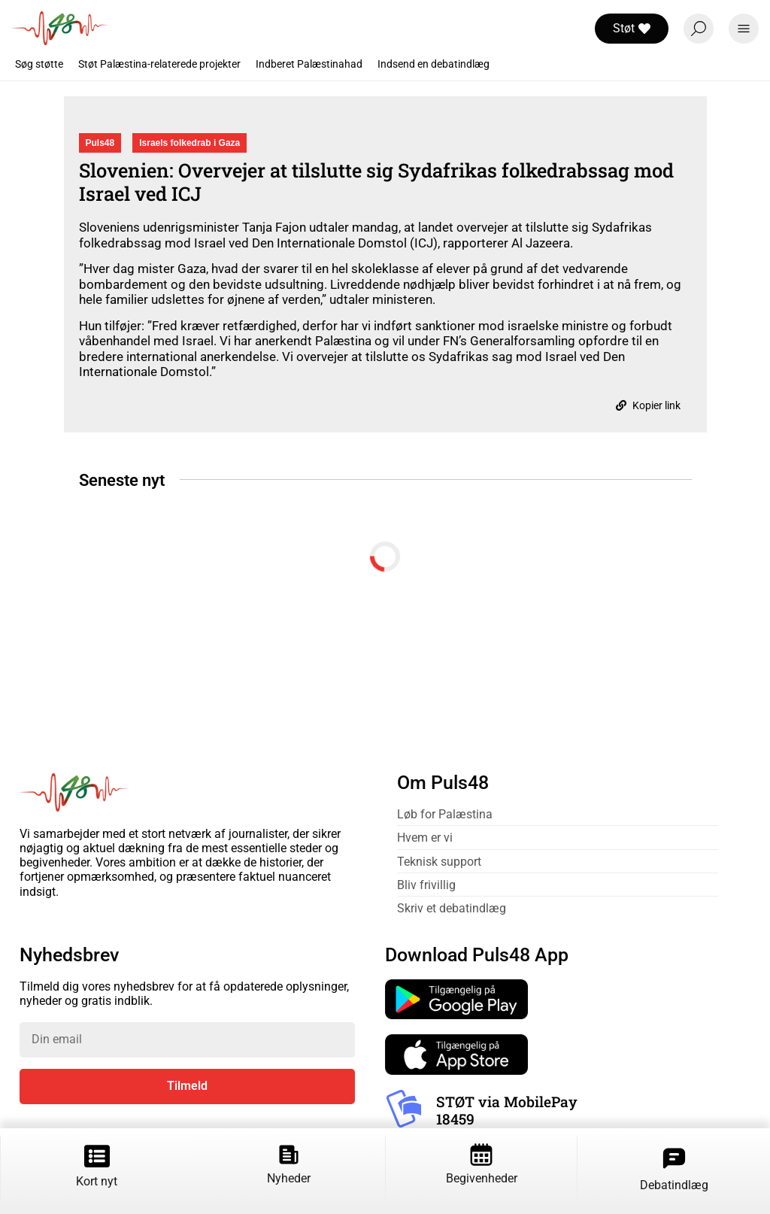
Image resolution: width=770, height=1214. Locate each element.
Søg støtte (39, 64)
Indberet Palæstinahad (309, 64)
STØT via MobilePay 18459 (507, 1110)
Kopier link (648, 405)
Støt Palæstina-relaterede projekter (159, 64)
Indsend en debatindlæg (433, 64)
